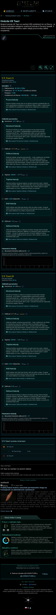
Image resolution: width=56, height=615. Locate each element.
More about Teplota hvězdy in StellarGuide (21, 191)
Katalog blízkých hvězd (13, 16)
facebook (32, 584)
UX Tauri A (10, 447)
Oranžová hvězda (8, 80)
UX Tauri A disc (16, 451)
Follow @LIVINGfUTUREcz (34, 575)
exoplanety (28, 11)
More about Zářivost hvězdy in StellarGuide (21, 239)
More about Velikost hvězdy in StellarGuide (21, 167)
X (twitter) (23, 584)
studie (47, 11)
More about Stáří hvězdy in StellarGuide (20, 213)
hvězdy (9, 11)
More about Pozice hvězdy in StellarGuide (21, 109)
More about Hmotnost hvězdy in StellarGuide (22, 141)
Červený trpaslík (7, 278)
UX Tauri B (10, 456)
